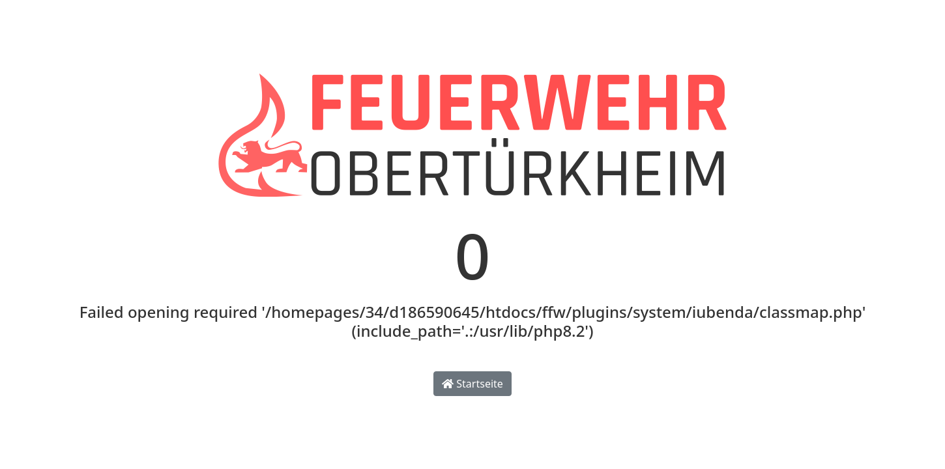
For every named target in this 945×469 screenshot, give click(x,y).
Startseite (472, 384)
